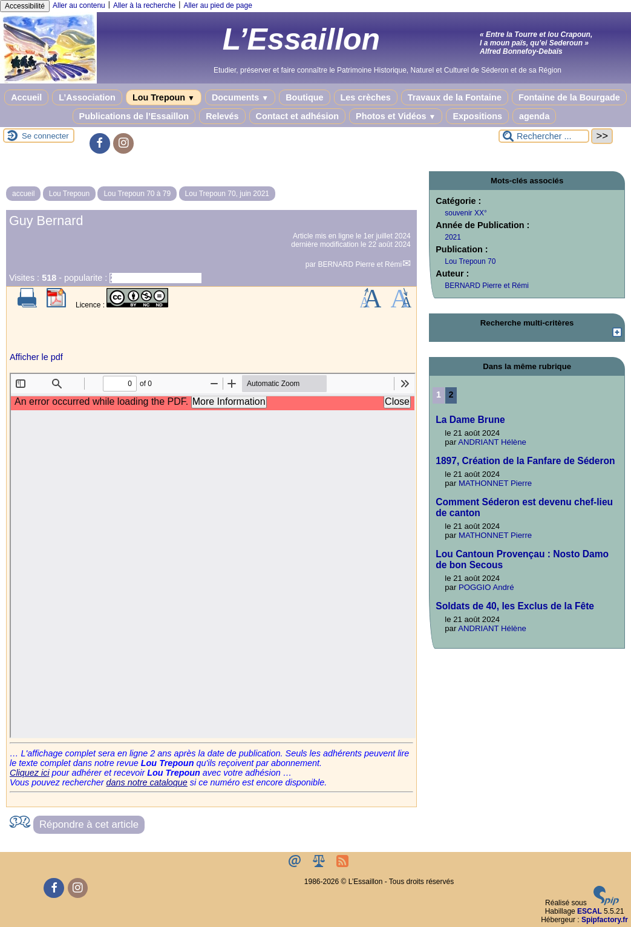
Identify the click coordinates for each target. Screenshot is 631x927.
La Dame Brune (470, 419)
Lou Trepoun (163, 97)
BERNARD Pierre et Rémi (360, 264)
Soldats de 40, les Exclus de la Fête (515, 606)
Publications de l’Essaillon (134, 116)
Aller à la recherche (144, 5)
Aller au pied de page (217, 5)
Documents (240, 97)
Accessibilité (25, 6)
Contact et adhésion (297, 116)
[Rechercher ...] (544, 136)
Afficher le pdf (36, 357)
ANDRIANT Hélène (492, 442)
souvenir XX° (466, 213)
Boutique (304, 97)
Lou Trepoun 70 (470, 261)
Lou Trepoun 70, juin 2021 (227, 193)
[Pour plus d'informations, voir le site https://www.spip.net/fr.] (606, 903)
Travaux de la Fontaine (455, 97)
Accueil (26, 97)
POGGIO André (486, 587)
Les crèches (366, 97)
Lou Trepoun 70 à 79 (137, 193)
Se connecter (45, 135)
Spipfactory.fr (604, 920)
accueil (23, 193)
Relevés (222, 116)
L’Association (87, 97)
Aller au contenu (79, 5)
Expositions (477, 116)
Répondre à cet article (89, 824)
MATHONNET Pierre (495, 483)
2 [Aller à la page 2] (451, 394)
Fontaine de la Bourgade (569, 97)
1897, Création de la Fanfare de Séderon (525, 461)
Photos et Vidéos (396, 116)
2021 (453, 237)
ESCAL (589, 911)
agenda (534, 116)
